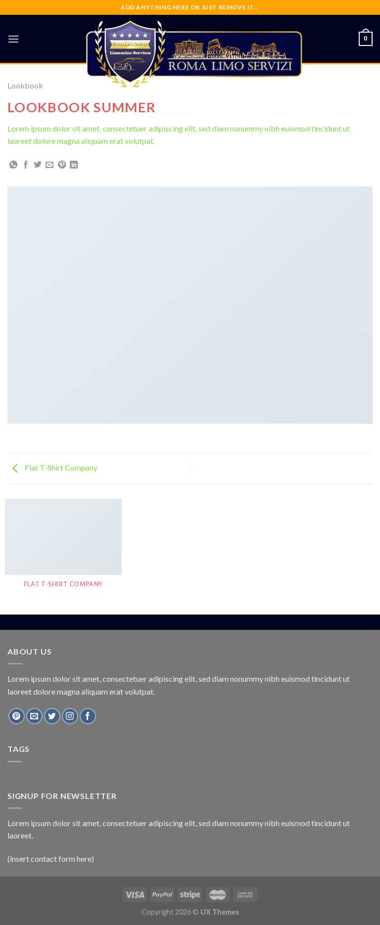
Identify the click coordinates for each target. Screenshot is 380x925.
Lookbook (25, 85)
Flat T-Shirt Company (54, 467)
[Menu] (13, 39)
